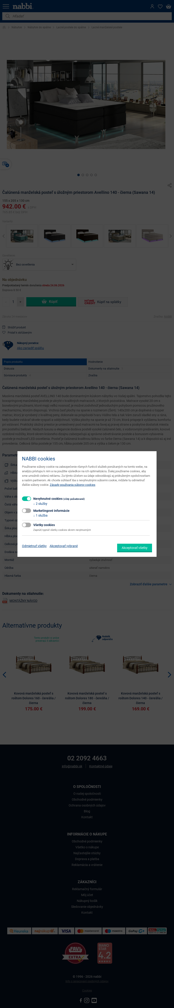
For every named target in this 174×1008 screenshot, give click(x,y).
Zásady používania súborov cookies (72, 484)
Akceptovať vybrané (64, 546)
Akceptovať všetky (134, 548)
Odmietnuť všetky (34, 546)
